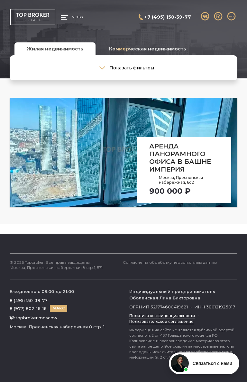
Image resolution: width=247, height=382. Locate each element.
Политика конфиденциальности (162, 315)
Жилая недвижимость (55, 49)
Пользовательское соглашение (161, 321)
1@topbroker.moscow (33, 317)
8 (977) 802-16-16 (28, 308)
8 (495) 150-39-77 (28, 300)
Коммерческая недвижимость (147, 49)
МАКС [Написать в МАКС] (58, 308)
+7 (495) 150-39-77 (167, 17)
